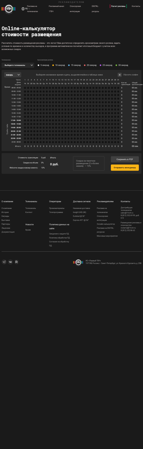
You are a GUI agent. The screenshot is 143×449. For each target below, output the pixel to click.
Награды (5, 216)
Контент (28, 212)
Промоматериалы (56, 208)
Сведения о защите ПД (59, 234)
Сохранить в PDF (125, 159)
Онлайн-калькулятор (106, 224)
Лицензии (6, 228)
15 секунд (76, 65)
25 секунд (107, 65)
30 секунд (123, 65)
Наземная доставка (81, 208)
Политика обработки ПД (59, 238)
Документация (8, 232)
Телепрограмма (56, 212)
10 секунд (60, 65)
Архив (28, 230)
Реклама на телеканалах (32, 8)
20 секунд (91, 65)
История (5, 212)
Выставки (6, 220)
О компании (7, 208)
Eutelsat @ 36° (79, 216)
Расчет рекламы (118, 6)
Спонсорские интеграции (75, 8)
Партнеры (6, 224)
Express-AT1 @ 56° (81, 220)
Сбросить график (128, 75)
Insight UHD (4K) (79, 212)
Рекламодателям (71, 2)
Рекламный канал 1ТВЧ (56, 8)
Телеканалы (6, 60)
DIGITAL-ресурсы (95, 8)
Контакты (136, 6)
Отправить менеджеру (125, 167)
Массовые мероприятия (107, 236)
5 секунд (45, 65)
